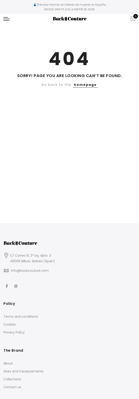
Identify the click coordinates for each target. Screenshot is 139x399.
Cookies (9, 324)
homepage (85, 84)
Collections (12, 379)
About (8, 363)
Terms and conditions (20, 316)
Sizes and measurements (23, 371)
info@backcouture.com (30, 270)
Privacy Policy (14, 332)
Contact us (12, 387)
